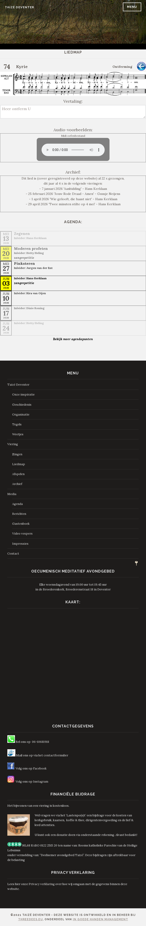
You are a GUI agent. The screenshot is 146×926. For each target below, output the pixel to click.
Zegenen (22, 233)
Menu (132, 7)
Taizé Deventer (19, 7)
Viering (12, 444)
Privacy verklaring (42, 884)
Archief (17, 484)
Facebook (40, 768)
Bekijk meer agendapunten (73, 339)
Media (11, 494)
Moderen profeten (31, 248)
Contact (13, 554)
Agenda (17, 504)
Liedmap (18, 464)
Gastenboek (21, 524)
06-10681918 (40, 742)
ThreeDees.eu (30, 919)
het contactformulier (53, 755)
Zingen (17, 454)
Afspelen (18, 474)
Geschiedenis (21, 405)
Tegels (17, 424)
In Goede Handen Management (100, 919)
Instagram (40, 782)
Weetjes (17, 434)
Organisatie (20, 414)
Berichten (19, 514)
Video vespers (22, 534)
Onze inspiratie (23, 394)
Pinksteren (24, 263)
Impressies (20, 544)
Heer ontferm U (73, 112)
